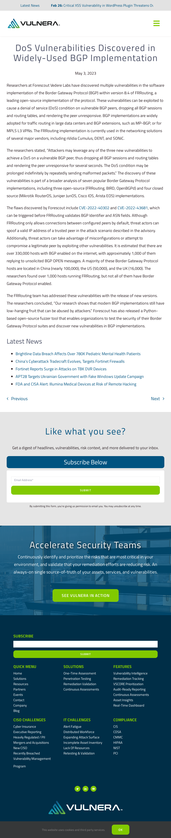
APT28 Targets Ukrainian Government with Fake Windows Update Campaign (80, 376)
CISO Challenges (29, 720)
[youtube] (93, 789)
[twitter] (77, 789)
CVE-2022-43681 (133, 208)
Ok (120, 829)
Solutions (73, 667)
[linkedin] (85, 789)
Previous (19, 398)
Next (155, 398)
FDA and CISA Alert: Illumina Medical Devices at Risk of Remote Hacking (76, 384)
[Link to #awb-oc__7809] (156, 23)
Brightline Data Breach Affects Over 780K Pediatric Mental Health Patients (78, 354)
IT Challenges (77, 720)
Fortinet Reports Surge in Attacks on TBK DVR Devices (61, 369)
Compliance (125, 720)
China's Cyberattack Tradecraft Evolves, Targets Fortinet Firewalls (70, 361)
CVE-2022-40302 (94, 208)
